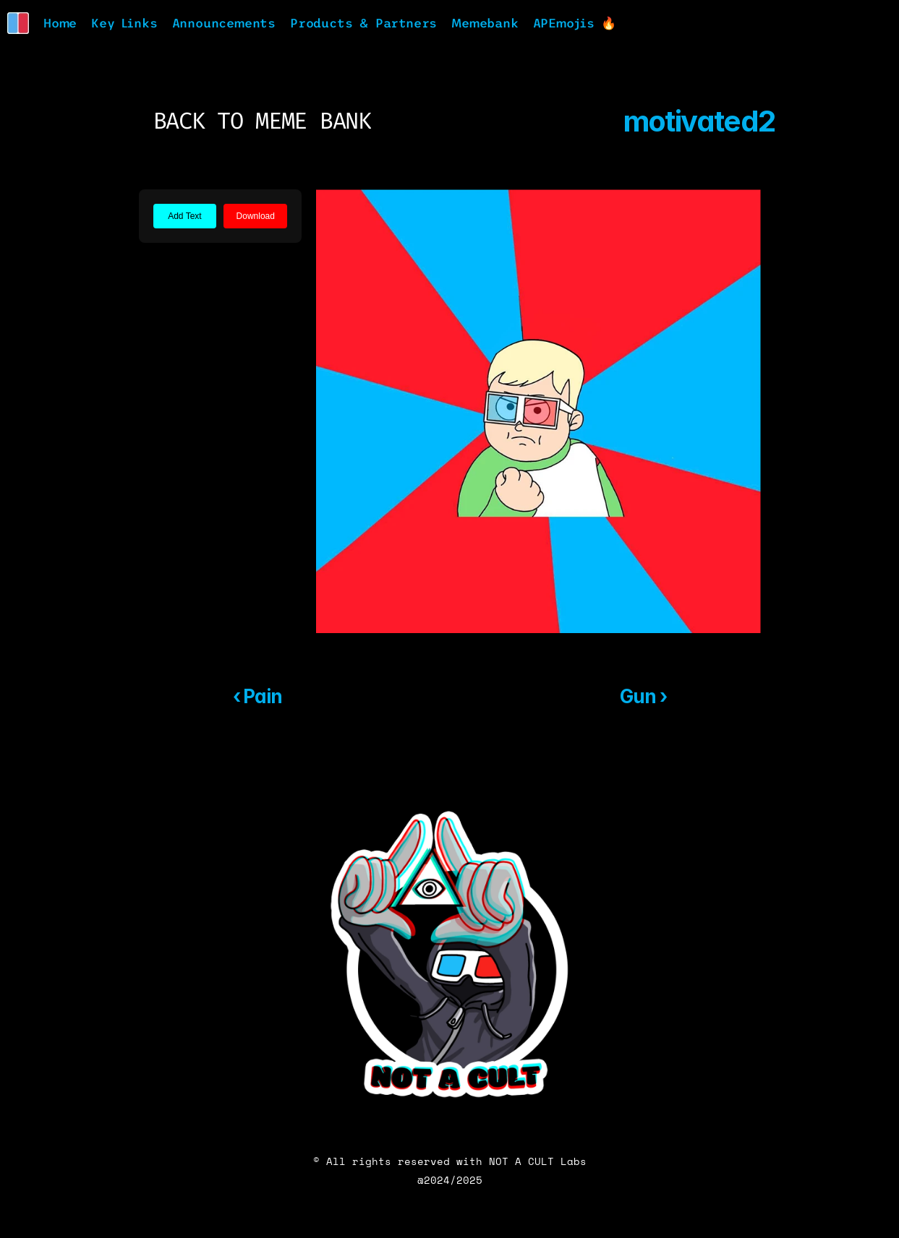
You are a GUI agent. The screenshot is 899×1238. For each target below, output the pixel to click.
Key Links (124, 23)
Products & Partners (363, 23)
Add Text (184, 216)
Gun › (643, 696)
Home (60, 23)
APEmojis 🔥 (574, 23)
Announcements (224, 23)
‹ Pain (258, 696)
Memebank (484, 23)
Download (256, 216)
